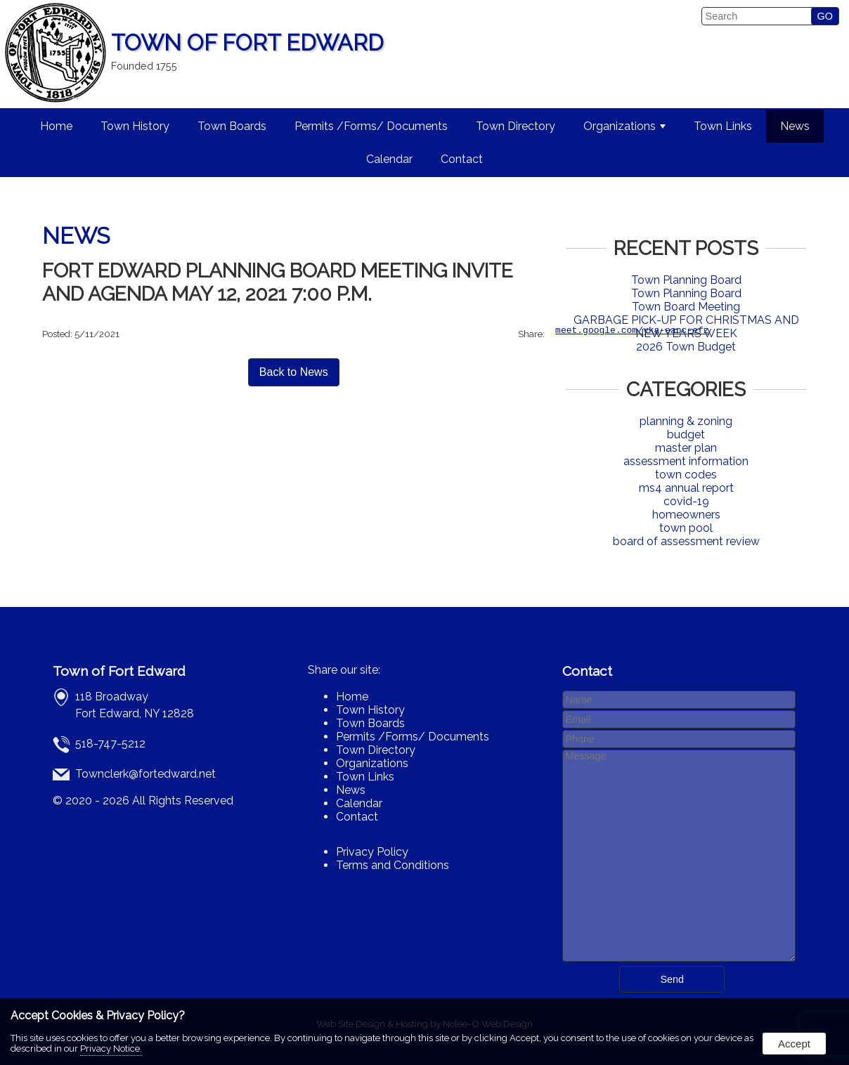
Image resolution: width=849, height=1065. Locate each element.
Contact (462, 159)
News (795, 126)
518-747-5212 (110, 743)
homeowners (686, 514)
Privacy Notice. (111, 1048)
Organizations (624, 126)
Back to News (293, 374)
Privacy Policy (372, 851)
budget (686, 434)
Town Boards (231, 126)
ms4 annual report (686, 488)
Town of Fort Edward (119, 671)
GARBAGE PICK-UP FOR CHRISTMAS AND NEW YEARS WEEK (686, 326)
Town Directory (515, 126)
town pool (686, 528)
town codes (686, 474)
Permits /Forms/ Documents (371, 126)
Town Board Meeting (686, 306)
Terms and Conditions (392, 865)
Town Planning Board (686, 280)
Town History (135, 126)
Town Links (723, 126)
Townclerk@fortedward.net (145, 773)
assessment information (685, 461)
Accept (794, 1044)
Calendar (389, 159)
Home (56, 126)
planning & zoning (686, 421)
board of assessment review (686, 541)
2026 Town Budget (686, 346)
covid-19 (686, 501)
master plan (686, 448)
